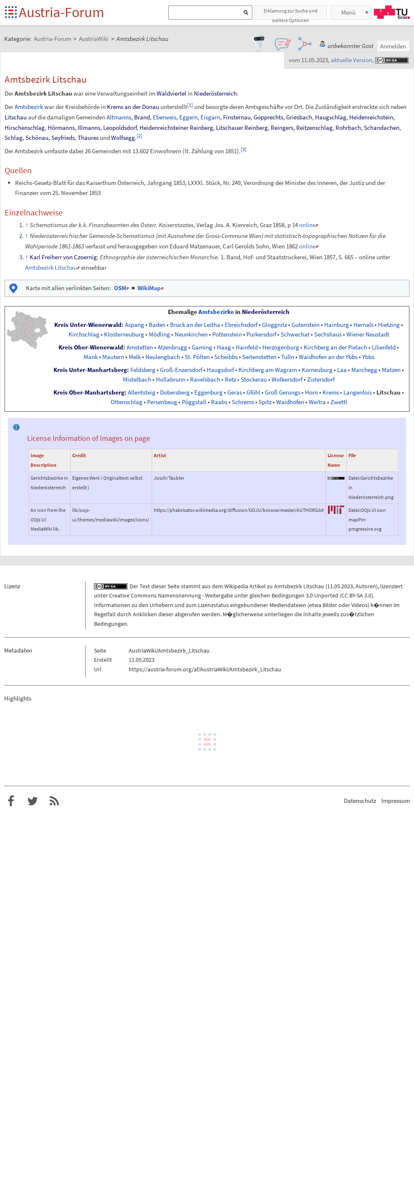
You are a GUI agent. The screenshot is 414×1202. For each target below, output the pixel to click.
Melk (135, 357)
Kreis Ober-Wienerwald (90, 347)
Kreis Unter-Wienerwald (88, 325)
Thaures (88, 138)
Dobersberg (175, 392)
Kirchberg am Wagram (268, 370)
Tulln (287, 357)
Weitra (317, 402)
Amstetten (140, 347)
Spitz (265, 402)
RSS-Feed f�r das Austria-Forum (54, 801)
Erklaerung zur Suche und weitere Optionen (290, 14)
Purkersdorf (261, 334)
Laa (342, 370)
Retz (230, 379)
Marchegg (364, 370)
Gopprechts (268, 117)
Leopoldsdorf (120, 128)
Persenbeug (162, 402)
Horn (311, 392)
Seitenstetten (259, 357)
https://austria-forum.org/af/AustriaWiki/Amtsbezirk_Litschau (205, 669)
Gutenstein (306, 325)
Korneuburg (317, 370)
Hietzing (389, 325)
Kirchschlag (84, 334)
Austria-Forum (61, 12)
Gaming (202, 347)
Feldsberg (142, 370)
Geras (234, 392)
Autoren (366, 586)
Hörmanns (61, 128)
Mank (91, 357)
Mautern (113, 357)
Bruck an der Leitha (195, 325)
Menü (348, 12)
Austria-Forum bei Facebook (11, 801)
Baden (157, 325)
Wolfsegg (123, 138)
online (307, 225)
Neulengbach (162, 357)
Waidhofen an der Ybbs (328, 357)
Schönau (36, 138)
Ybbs (368, 357)
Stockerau (254, 379)
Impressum (395, 801)
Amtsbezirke (216, 312)
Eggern (188, 117)
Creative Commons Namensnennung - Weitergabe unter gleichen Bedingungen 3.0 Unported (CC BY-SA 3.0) (241, 595)
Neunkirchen (191, 334)
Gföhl (253, 392)
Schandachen (381, 128)
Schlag (14, 138)
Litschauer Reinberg (242, 128)
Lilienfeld (384, 347)
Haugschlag (330, 117)
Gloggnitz (274, 325)
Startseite (11, 12)
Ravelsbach (205, 379)
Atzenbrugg (172, 347)
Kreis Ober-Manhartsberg (88, 392)
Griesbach (299, 117)
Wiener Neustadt (367, 334)
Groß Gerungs (282, 392)
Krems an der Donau (133, 107)
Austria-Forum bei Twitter (32, 801)
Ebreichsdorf (241, 325)
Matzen (391, 370)
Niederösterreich (215, 93)
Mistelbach (137, 379)
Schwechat (295, 334)
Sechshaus (328, 334)
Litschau (16, 117)
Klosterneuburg (124, 334)
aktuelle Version (351, 60)
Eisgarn (210, 117)
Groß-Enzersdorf (181, 370)
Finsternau (237, 117)
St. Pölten (197, 357)
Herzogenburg (280, 347)
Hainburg (336, 325)
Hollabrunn (170, 379)
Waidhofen (290, 402)
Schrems (243, 402)
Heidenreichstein (371, 117)
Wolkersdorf (287, 379)
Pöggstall (194, 402)
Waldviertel (171, 93)
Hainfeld (247, 347)
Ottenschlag (126, 402)
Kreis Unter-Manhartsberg (90, 370)
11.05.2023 (340, 586)
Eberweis (164, 117)
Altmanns (119, 117)
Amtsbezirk (29, 107)
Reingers (282, 128)
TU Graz (392, 12)
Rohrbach (348, 128)
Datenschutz (360, 801)
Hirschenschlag (25, 128)
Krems (331, 392)
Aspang (134, 325)
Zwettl (338, 402)
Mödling (159, 334)
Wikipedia (236, 586)
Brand (142, 117)
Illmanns (89, 128)
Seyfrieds (63, 138)
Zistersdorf (321, 379)
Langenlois (357, 392)
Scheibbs (226, 357)
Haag (224, 347)
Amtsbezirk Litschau (51, 267)
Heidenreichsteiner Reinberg (176, 128)
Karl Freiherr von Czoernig (63, 257)
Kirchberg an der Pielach (335, 347)
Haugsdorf (220, 370)
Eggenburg (208, 392)
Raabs (219, 402)
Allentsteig (141, 392)
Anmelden (393, 46)
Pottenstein (227, 334)
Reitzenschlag (314, 128)
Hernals (363, 325)
